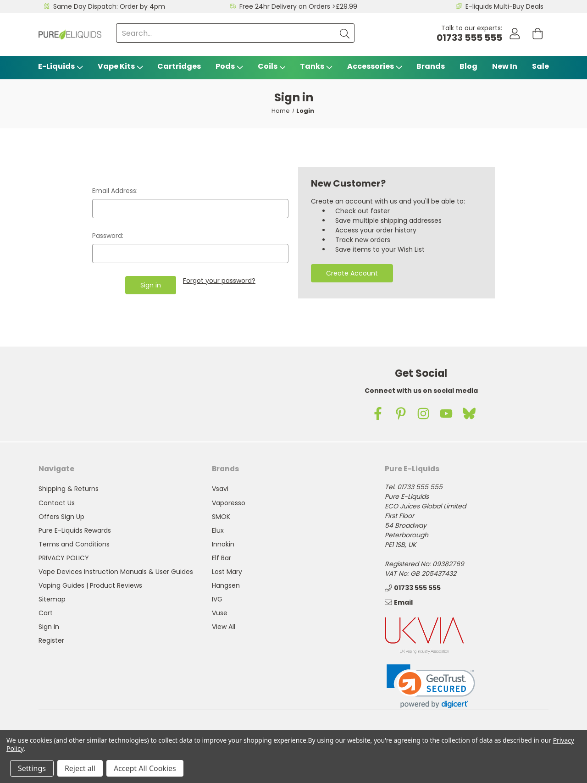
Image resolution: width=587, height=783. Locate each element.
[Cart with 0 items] (537, 34)
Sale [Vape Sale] (540, 66)
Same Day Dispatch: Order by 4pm (109, 6)
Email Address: (115, 190)
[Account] (512, 34)
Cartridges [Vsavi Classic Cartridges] (179, 66)
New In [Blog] (504, 66)
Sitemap (52, 599)
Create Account (352, 273)
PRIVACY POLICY (64, 557)
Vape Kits (120, 66)
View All (223, 626)
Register (51, 640)
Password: (107, 235)
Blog (468, 66)
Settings (32, 768)
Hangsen (226, 585)
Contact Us (57, 502)
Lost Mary (227, 571)
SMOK (221, 516)
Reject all (80, 768)
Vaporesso (228, 502)
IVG (217, 599)
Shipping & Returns (69, 488)
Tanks (316, 66)
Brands (430, 66)
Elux (218, 530)
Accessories (374, 66)
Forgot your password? (219, 280)
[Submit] (342, 33)
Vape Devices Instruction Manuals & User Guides (116, 571)
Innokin (223, 544)
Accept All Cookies (145, 768)
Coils (272, 66)
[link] (431, 686)
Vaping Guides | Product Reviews (90, 585)
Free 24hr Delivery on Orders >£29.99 (298, 6)
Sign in (49, 626)
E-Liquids (60, 66)
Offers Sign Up (61, 516)
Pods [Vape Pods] (229, 66)
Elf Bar (221, 557)
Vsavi (220, 488)
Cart (46, 613)
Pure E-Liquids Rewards (75, 530)
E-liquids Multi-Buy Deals (504, 6)
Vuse (219, 613)
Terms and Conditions (74, 544)
